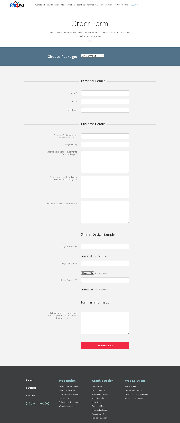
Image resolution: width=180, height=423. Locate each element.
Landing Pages (65, 398)
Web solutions (67, 5)
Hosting (80, 5)
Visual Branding (98, 398)
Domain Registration (133, 390)
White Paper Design (100, 394)
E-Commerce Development (70, 402)
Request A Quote (120, 5)
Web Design (40, 5)
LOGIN (134, 5)
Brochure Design (99, 390)
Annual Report (98, 414)
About (100, 5)
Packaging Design (99, 418)
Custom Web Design (67, 390)
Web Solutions (135, 381)
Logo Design (97, 402)
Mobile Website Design (68, 394)
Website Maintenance (134, 398)
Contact (108, 5)
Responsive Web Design (69, 386)
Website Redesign (67, 406)
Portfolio (91, 5)
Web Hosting (130, 386)
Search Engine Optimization (136, 394)
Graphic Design (52, 5)
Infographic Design (100, 410)
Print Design (97, 386)
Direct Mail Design (99, 406)
